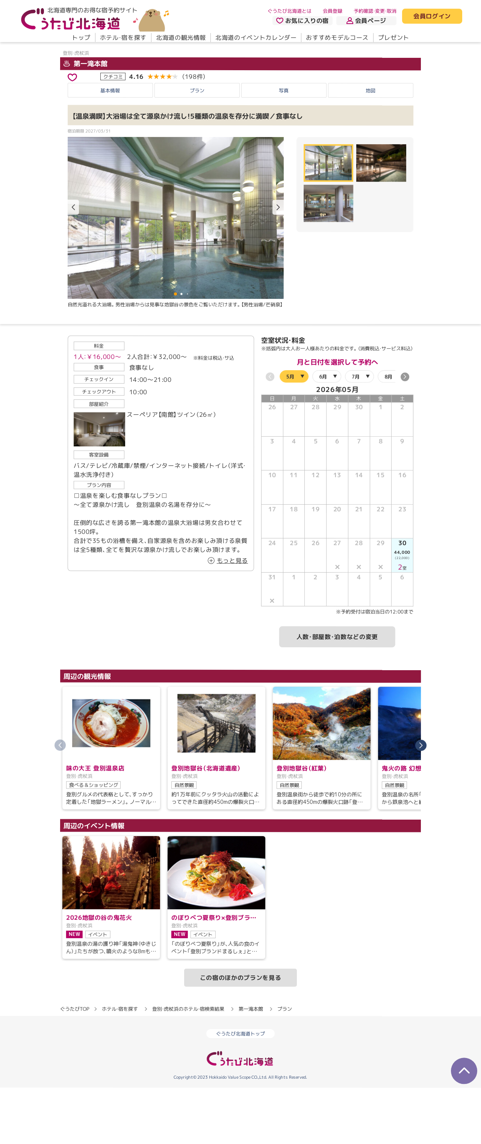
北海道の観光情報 (181, 37)
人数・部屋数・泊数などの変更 (337, 693)
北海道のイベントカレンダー (255, 37)
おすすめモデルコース (337, 37)
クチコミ (113, 132)
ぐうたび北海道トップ (240, 1090)
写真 (284, 146)
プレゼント (393, 37)
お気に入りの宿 (302, 21)
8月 (388, 432)
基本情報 (110, 146)
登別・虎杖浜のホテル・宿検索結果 (188, 1065)
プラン (197, 146)
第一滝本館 (85, 119)
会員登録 (332, 11)
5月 (290, 432)
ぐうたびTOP (74, 1064)
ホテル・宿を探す (123, 37)
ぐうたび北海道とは (290, 11)
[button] (278, 263)
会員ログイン (432, 16)
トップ (81, 37)
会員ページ (366, 21)
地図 (370, 146)
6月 (323, 432)
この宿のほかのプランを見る (240, 1034)
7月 (356, 432)
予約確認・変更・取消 (375, 11)
